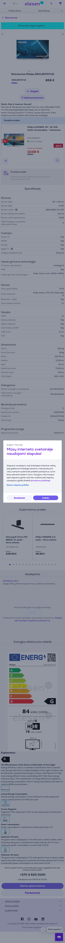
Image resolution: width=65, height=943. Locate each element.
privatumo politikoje (40, 480)
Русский (19, 445)
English (10, 445)
